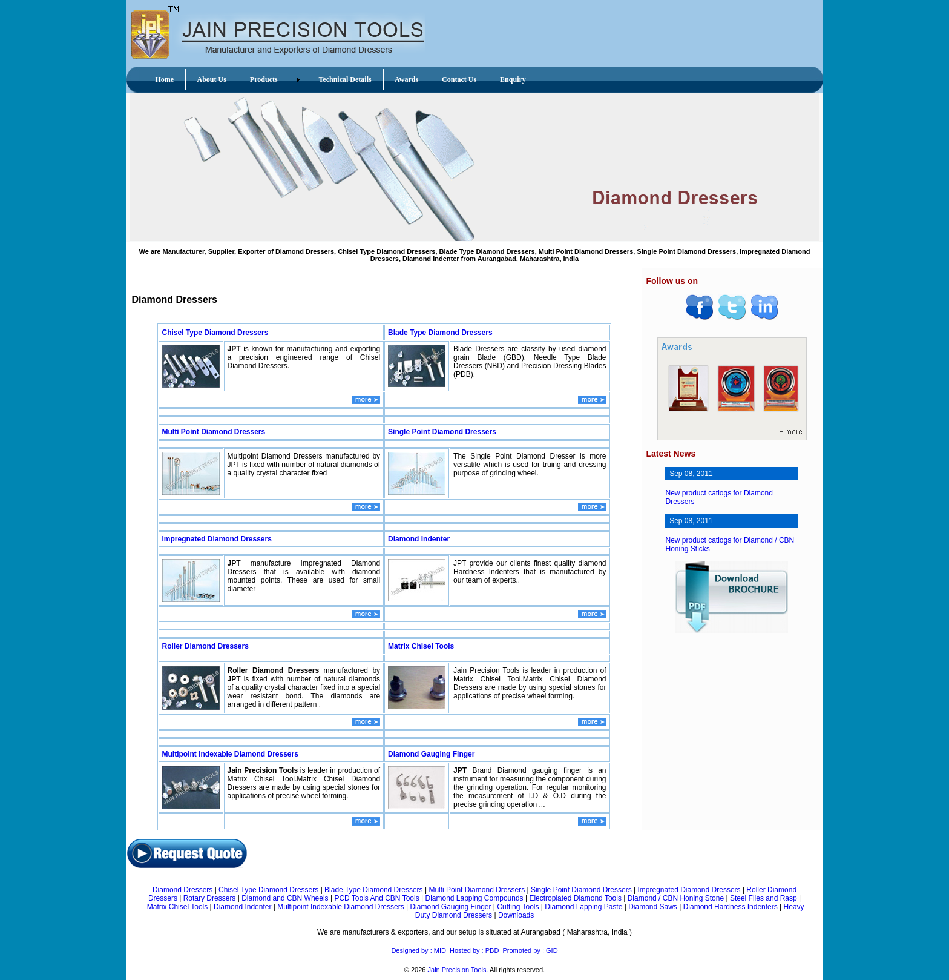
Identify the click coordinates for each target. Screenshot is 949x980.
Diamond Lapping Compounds (474, 898)
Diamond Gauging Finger (431, 754)
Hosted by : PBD (474, 950)
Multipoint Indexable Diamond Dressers (230, 754)
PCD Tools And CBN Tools (376, 898)
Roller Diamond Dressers (205, 646)
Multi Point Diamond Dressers (214, 432)
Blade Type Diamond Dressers (440, 332)
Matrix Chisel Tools (421, 646)
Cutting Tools (518, 906)
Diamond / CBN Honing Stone (676, 898)
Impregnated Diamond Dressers (217, 539)
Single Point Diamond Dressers (442, 432)
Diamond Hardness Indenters (730, 906)
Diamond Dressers (182, 890)
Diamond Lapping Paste (583, 906)
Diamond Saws (652, 906)
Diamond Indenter (419, 539)
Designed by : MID (418, 950)
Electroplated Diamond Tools (575, 898)
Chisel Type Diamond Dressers (215, 332)
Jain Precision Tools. (458, 969)
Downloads (516, 915)
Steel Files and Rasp (763, 898)
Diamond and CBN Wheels (284, 898)
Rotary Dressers (209, 898)
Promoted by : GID (529, 950)
